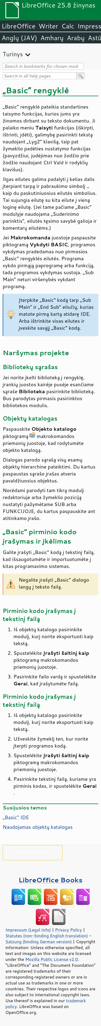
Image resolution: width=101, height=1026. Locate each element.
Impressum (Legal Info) (28, 930)
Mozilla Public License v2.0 (51, 959)
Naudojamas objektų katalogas (38, 826)
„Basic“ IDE (16, 817)
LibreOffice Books (51, 879)
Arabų (76, 37)
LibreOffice (18, 26)
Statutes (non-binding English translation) (46, 936)
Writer (48, 26)
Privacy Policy (68, 930)
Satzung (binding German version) (38, 942)
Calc (67, 26)
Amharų (52, 37)
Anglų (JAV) (19, 37)
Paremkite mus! (32, 852)
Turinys (13, 54)
